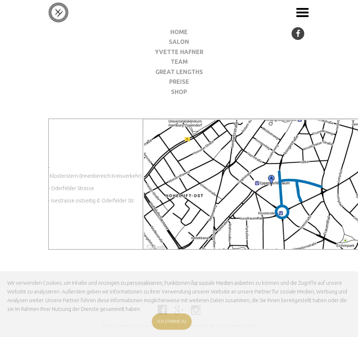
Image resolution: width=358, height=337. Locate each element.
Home (179, 32)
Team (179, 61)
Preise (179, 81)
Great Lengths (179, 72)
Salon (179, 41)
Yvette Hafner (179, 52)
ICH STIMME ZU (172, 321)
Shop (179, 92)
